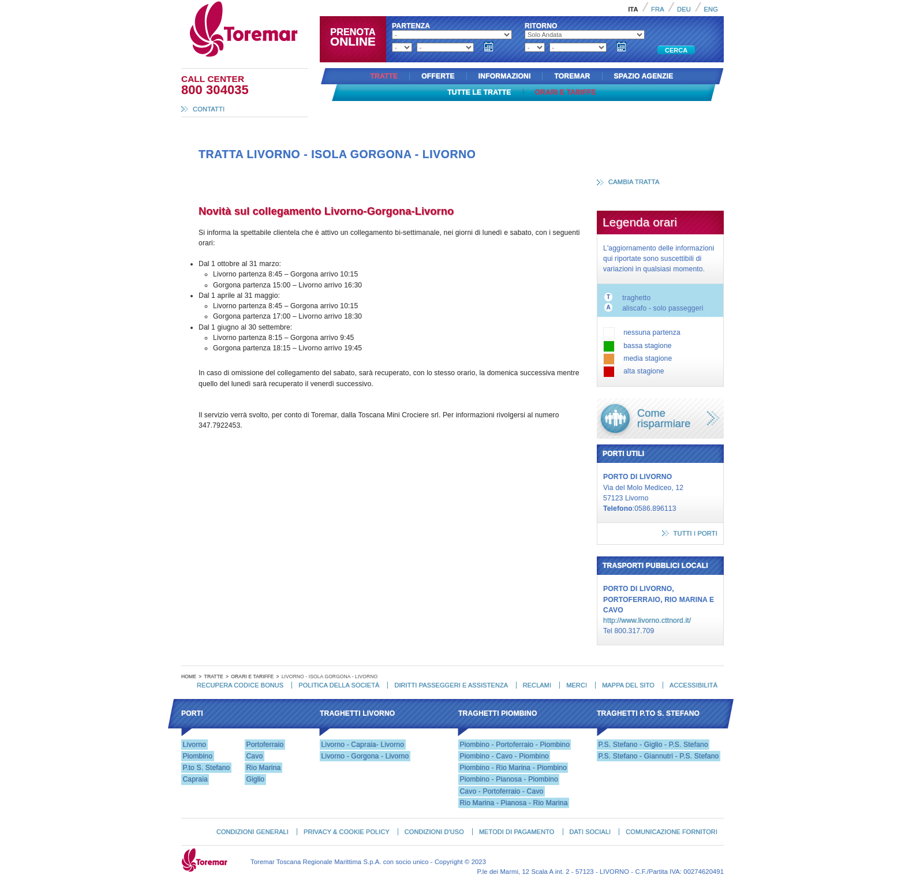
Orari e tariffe (565, 92)
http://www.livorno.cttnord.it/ (647, 620)
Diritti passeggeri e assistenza (450, 685)
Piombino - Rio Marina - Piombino (513, 768)
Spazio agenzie (644, 76)
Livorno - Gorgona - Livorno (365, 756)
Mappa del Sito (628, 685)
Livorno (194, 745)
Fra (657, 9)
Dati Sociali (590, 831)
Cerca (676, 50)
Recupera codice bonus (240, 685)
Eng (711, 9)
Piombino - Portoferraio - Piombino (514, 745)
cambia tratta (633, 181)
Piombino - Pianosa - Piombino (508, 779)
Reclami (537, 685)
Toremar (295, 5)
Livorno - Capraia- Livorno (362, 745)
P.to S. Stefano (206, 768)
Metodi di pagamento (517, 831)
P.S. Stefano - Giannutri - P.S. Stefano (658, 756)
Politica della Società (338, 685)
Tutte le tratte (479, 92)
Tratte (384, 76)
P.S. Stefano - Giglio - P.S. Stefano (653, 745)
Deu (684, 9)
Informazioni (504, 76)
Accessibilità (693, 685)
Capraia (194, 779)
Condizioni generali (252, 831)
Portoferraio (264, 745)
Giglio (255, 779)
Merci (576, 685)
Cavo (254, 756)
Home (188, 676)
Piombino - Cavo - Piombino (504, 756)
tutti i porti (695, 533)
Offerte (438, 76)
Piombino (197, 756)
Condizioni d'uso (434, 831)
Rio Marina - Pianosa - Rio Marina (513, 803)
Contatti (209, 109)
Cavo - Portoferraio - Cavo (501, 791)
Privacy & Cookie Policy (347, 831)
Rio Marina (263, 768)
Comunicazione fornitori (671, 831)
